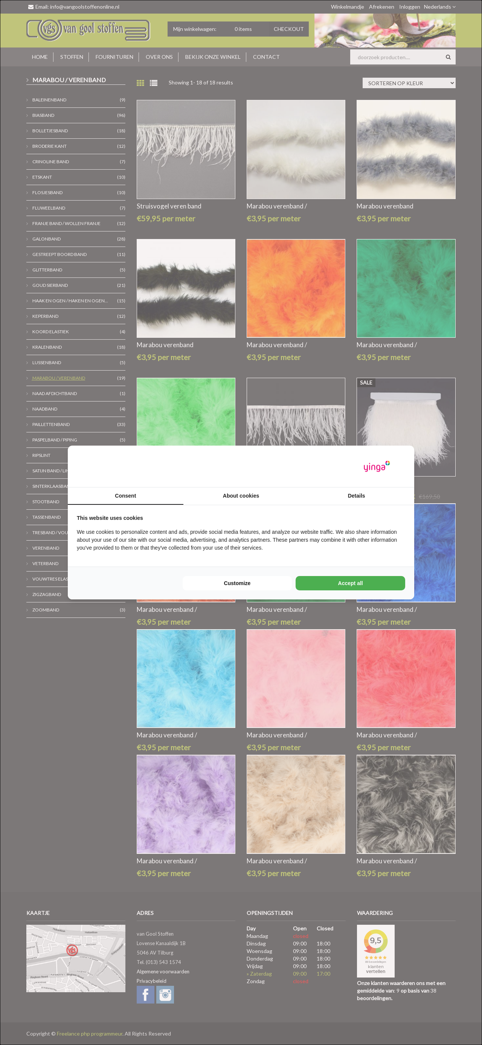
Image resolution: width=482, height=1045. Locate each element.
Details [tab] (356, 496)
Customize (237, 583)
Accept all (350, 583)
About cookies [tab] (241, 496)
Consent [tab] (125, 496)
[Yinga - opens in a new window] (377, 466)
